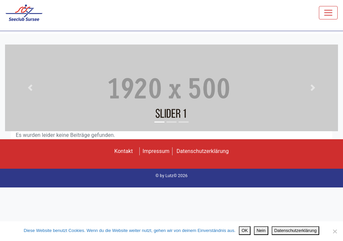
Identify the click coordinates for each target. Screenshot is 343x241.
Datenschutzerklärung (203, 151)
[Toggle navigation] (328, 12)
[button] (30, 88)
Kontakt (123, 151)
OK (245, 230)
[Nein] (334, 231)
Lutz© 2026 (176, 175)
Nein (261, 230)
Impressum (155, 151)
